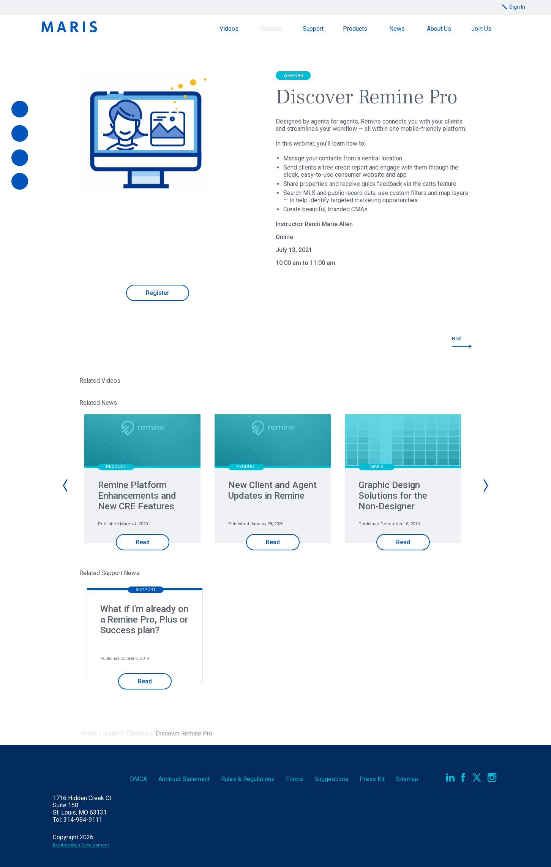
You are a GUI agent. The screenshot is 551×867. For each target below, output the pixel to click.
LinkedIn (450, 777)
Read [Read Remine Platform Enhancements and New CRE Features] (143, 542)
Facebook (463, 777)
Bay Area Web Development (81, 845)
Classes (271, 28)
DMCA (138, 779)
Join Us (481, 28)
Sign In (517, 7)
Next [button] (485, 485)
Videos (228, 28)
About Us (439, 28)
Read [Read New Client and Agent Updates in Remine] (273, 542)
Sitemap (407, 779)
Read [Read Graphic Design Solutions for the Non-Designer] (403, 542)
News (397, 28)
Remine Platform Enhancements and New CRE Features (137, 496)
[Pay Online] (19, 109)
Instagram (492, 777)
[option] (146, 491)
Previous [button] (66, 485)
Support (313, 28)
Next (457, 338)
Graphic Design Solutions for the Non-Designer (392, 496)
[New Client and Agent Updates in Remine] (273, 442)
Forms (294, 779)
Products (355, 28)
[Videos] (19, 133)
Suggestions (331, 779)
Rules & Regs (248, 779)
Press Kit (372, 779)
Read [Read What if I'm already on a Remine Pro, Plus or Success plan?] (145, 681)
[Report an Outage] (19, 181)
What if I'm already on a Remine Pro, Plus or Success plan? (144, 620)
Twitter (476, 777)
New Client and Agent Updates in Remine (272, 490)
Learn (111, 733)
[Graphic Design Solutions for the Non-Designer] (403, 442)
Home (89, 733)
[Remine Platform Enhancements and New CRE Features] (142, 442)
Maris (69, 26)
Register (157, 292)
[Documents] (19, 157)
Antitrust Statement (184, 779)
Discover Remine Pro (184, 733)
